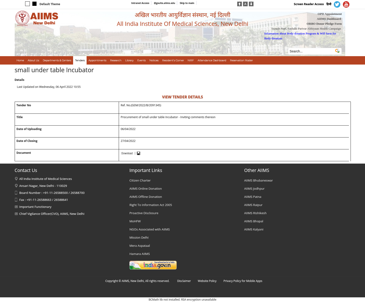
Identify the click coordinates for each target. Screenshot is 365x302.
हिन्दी (328, 4)
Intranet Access (140, 3)
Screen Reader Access (309, 4)
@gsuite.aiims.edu (164, 3)
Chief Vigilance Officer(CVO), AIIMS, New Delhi (51, 214)
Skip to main (187, 3)
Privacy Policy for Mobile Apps (242, 281)
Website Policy (207, 281)
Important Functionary (35, 207)
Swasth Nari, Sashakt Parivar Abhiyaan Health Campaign (306, 28)
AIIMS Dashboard (329, 19)
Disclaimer (184, 281)
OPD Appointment (330, 14)
